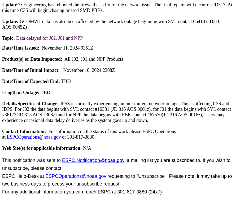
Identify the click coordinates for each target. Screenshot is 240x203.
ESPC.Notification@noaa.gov (93, 160)
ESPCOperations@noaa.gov (34, 137)
